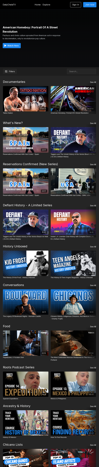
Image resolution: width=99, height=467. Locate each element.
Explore (46, 4)
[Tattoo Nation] (25, 113)
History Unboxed (15, 246)
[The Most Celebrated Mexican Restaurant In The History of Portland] (73, 358)
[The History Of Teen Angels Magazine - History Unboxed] (73, 277)
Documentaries (14, 82)
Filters (10, 71)
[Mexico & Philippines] (73, 398)
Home (38, 4)
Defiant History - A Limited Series (27, 205)
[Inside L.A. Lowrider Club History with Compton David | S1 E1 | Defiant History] (73, 237)
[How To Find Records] (73, 437)
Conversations (13, 285)
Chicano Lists (13, 444)
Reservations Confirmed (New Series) (30, 164)
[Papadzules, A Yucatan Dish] (25, 357)
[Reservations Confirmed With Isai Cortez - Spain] (25, 154)
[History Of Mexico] (25, 437)
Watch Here (11, 45)
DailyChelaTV (9, 4)
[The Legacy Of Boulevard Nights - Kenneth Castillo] (25, 316)
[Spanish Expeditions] (25, 398)
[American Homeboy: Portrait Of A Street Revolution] (73, 113)
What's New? (13, 123)
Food (6, 326)
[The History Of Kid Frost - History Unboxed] (25, 277)
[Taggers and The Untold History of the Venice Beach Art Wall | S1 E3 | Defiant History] (73, 155)
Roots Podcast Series (18, 367)
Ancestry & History (16, 406)
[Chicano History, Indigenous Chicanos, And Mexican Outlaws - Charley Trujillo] (73, 317)
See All (93, 82)
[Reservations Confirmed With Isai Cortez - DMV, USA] (73, 195)
